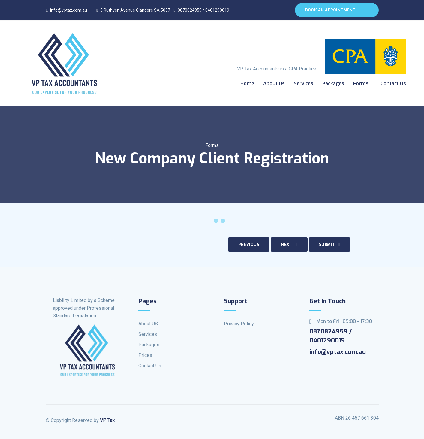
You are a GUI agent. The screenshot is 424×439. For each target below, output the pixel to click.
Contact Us (393, 83)
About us (274, 83)
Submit (329, 244)
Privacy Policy (239, 324)
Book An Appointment (335, 10)
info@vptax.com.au (66, 10)
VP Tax (107, 420)
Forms (362, 83)
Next (289, 244)
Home (247, 83)
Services (303, 83)
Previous (248, 244)
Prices (145, 355)
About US (148, 324)
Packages (333, 83)
